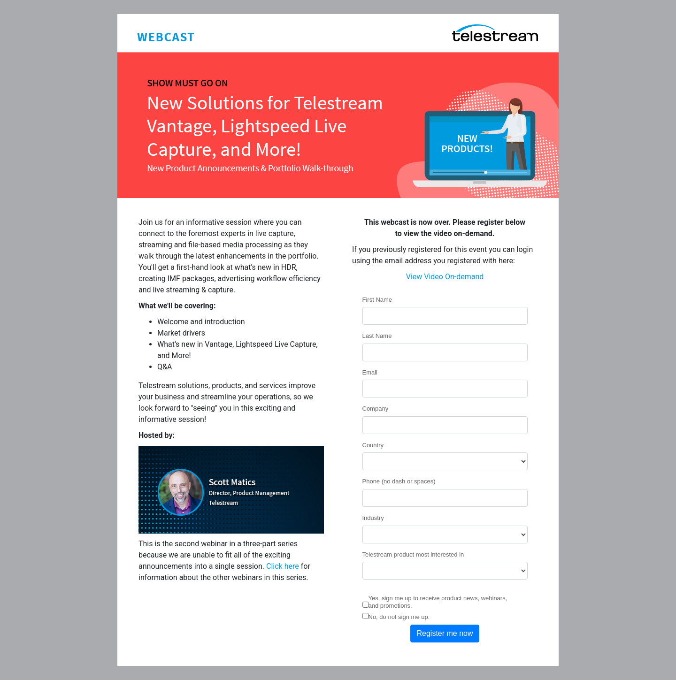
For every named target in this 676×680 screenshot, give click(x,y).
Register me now (444, 633)
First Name (377, 299)
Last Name (377, 335)
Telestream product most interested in (413, 554)
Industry (373, 517)
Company (375, 408)
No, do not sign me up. (399, 616)
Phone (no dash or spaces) (399, 481)
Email (370, 372)
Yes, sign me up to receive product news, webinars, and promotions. (438, 602)
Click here (282, 566)
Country (373, 445)
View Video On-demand (445, 276)
